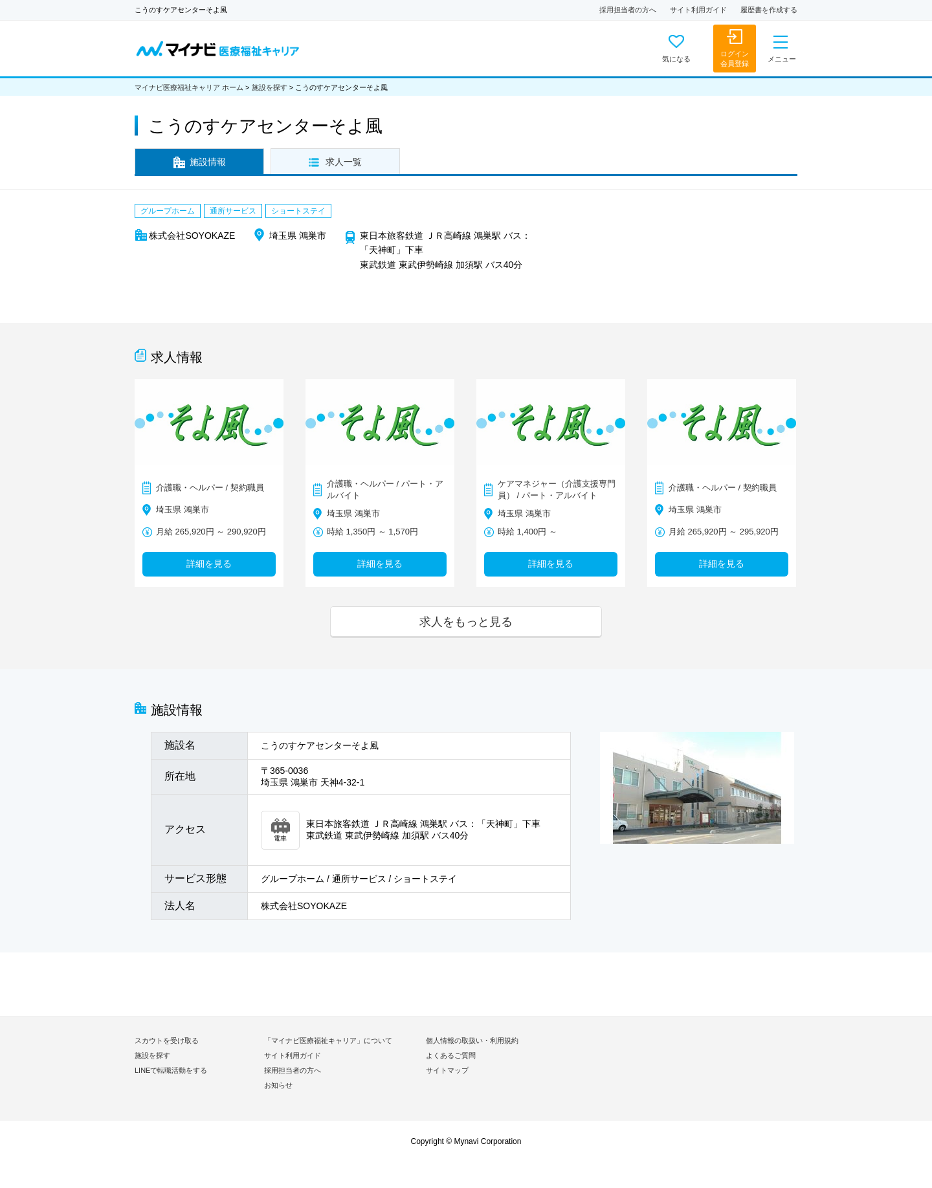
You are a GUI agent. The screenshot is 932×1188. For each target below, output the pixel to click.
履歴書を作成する (768, 10)
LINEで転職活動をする (171, 1070)
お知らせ (278, 1085)
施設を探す (269, 87)
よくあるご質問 (451, 1055)
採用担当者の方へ (627, 10)
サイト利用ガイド (698, 10)
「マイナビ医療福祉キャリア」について (328, 1040)
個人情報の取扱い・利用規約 (472, 1040)
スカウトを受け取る (167, 1040)
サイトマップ (447, 1070)
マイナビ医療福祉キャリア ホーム (189, 87)
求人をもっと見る (466, 621)
